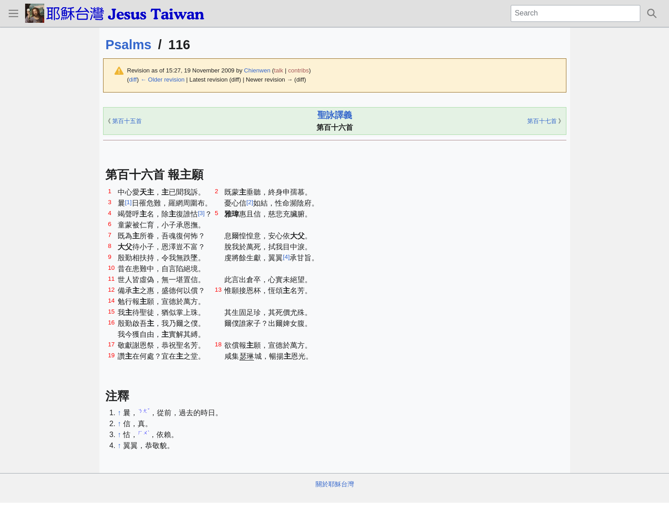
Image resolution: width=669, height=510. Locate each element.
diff (133, 79)
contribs (298, 70)
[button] (13, 13)
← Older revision (162, 79)
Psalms (128, 44)
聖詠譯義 (334, 115)
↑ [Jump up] (119, 413)
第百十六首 (334, 127)
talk (278, 70)
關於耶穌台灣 (335, 484)
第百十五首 (127, 121)
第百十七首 (542, 121)
